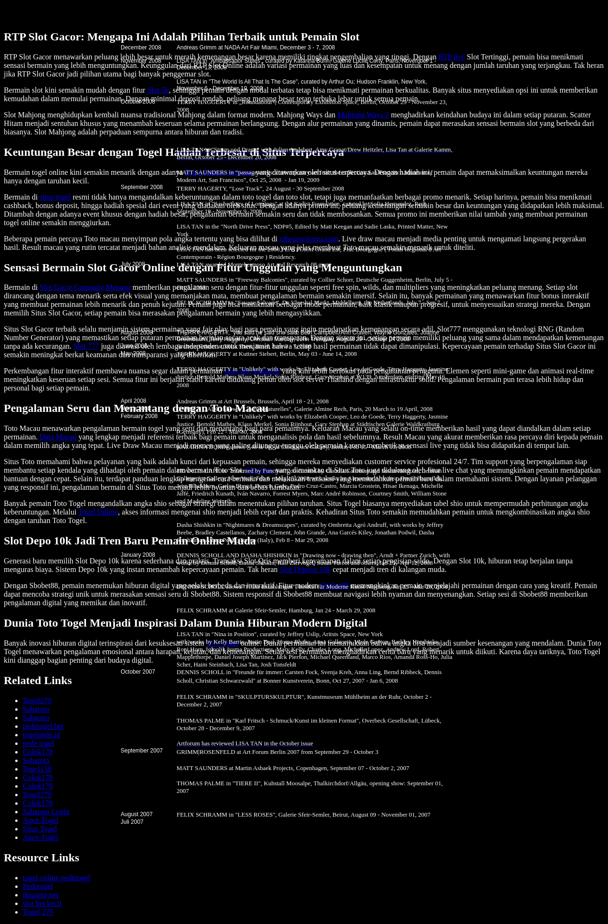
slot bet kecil (42, 903)
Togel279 (37, 700)
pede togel (38, 743)
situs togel (55, 197)
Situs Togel (40, 829)
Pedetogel (38, 886)
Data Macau (58, 437)
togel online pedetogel (56, 878)
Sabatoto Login (46, 812)
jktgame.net (40, 895)
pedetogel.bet (43, 726)
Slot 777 (86, 346)
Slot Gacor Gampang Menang (85, 287)
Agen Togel (40, 820)
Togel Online (98, 512)
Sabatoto (36, 709)
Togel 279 (38, 912)
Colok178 (38, 752)
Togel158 (37, 769)
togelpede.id (41, 735)
